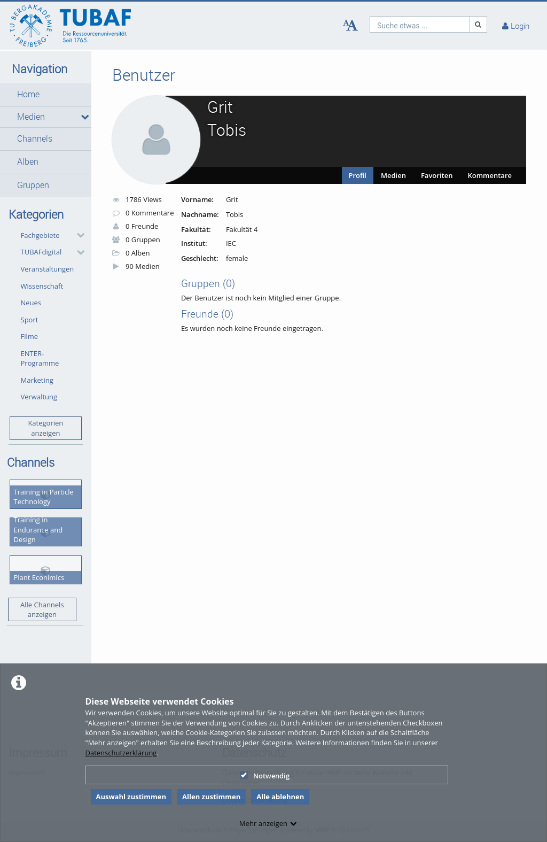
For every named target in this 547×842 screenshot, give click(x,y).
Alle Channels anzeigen (42, 610)
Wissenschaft (42, 286)
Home (28, 94)
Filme (29, 336)
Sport (29, 320)
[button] (45, 94)
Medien (31, 116)
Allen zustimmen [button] (211, 796)
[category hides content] (77, 235)
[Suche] (479, 24)
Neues (31, 302)
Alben (27, 161)
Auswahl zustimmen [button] (131, 796)
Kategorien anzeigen (45, 428)
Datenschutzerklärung (121, 753)
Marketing (37, 380)
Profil (358, 175)
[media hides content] (82, 117)
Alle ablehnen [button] (280, 796)
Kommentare (489, 175)
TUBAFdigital (41, 252)
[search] (420, 24)
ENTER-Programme (40, 358)
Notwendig (265, 776)
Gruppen (33, 185)
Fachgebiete (40, 235)
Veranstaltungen (47, 269)
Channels (34, 138)
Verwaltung (39, 396)
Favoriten (436, 175)
